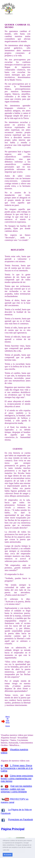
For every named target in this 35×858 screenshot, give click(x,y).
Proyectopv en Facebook (20, 819)
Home (7, 726)
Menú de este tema (7, 720)
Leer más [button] (6, 850)
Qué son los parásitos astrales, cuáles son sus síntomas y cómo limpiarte (16, 789)
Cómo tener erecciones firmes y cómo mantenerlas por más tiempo (17, 778)
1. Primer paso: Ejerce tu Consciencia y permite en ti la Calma (16, 768)
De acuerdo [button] (7, 854)
